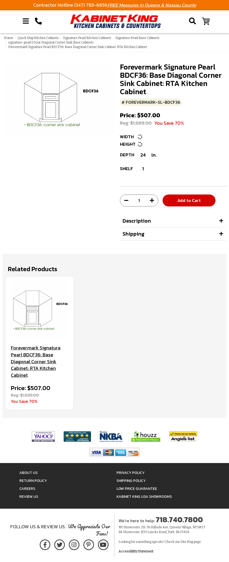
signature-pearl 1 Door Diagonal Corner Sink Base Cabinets (51, 42)
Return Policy (33, 480)
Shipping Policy (131, 480)
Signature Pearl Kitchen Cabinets (87, 38)
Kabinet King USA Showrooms (144, 496)
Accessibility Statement (136, 551)
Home (8, 38)
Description (137, 221)
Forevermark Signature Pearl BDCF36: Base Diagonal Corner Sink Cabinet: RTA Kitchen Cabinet (36, 361)
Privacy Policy (130, 472)
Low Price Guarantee (136, 488)
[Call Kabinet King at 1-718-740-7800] (38, 21)
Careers (27, 488)
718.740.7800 (179, 519)
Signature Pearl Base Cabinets (137, 38)
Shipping (134, 234)
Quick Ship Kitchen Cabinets (38, 38)
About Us (28, 472)
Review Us (28, 496)
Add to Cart (189, 200)
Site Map (187, 542)
